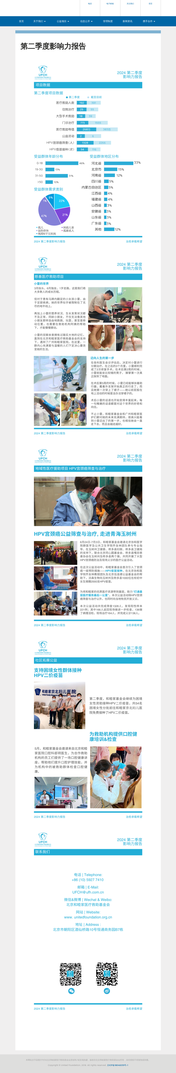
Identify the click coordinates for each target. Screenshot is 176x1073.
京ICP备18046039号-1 (117, 1065)
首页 (21, 21)
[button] (90, 8)
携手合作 (149, 21)
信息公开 (86, 21)
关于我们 (39, 21)
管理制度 (108, 21)
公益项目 (63, 21)
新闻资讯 (127, 21)
